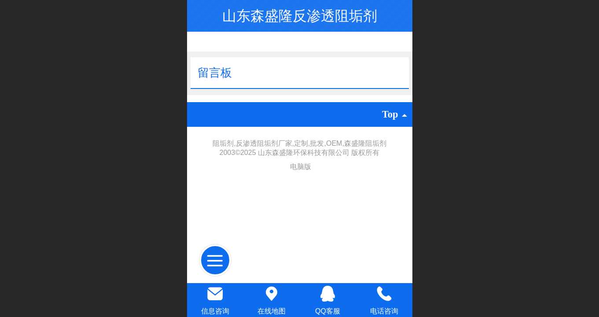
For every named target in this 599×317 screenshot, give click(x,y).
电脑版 (300, 166)
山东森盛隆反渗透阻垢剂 (299, 16)
